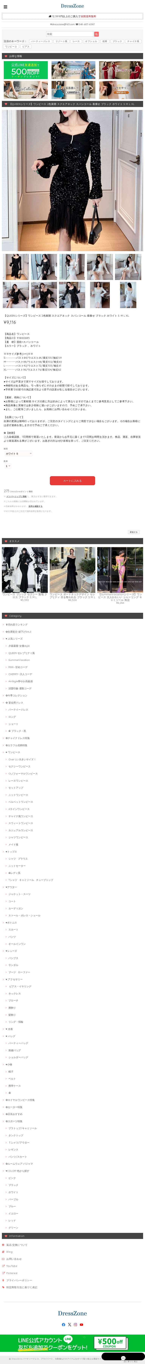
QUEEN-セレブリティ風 (21, 652)
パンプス (13, 957)
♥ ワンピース (13, 751)
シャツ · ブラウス (18, 857)
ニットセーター (17, 864)
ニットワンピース (18, 793)
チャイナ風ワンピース (20, 815)
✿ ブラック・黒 (17, 730)
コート (12, 900)
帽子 (10, 1070)
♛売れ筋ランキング (17, 623)
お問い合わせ (14, 1257)
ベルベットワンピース (20, 801)
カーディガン (15, 907)
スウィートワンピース (20, 822)
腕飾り (12, 1006)
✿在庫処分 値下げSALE (18, 630)
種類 (6, 448)
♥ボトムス (11, 921)
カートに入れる (73, 479)
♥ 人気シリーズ (14, 637)
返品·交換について (17, 1243)
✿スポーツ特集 (14, 1120)
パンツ (12, 935)
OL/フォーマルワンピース (23, 772)
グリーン (13, 1226)
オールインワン (17, 942)
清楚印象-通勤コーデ (20, 687)
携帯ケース (14, 1084)
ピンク (12, 1177)
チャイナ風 (133, 41)
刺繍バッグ (14, 1049)
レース (76, 41)
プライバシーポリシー (19, 1279)
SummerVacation (19, 659)
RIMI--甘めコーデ (18, 666)
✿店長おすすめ (14, 1113)
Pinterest (12, 1272)
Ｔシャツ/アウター (18, 1141)
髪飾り (12, 1013)
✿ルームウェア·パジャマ (19, 1162)
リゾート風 (61, 41)
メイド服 (13, 843)
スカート (13, 928)
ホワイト (13, 1191)
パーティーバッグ (18, 1042)
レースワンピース (18, 779)
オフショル (91, 41)
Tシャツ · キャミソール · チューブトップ (30, 879)
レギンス (13, 1148)
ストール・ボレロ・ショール (24, 914)
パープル (13, 1198)
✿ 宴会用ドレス (14, 701)
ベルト (12, 1077)
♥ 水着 (9, 1028)
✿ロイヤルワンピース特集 (20, 1098)
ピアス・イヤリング (19, 985)
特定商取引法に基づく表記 (21, 1286)
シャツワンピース (18, 836)
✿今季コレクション (16, 694)
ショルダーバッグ (18, 1056)
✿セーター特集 (14, 1106)
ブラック (117, 41)
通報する (134, 531)
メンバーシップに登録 (16, 495)
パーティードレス (40, 41)
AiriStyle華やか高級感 (20, 680)
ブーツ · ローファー (19, 971)
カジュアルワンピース (20, 829)
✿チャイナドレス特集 (18, 737)
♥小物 (9, 1063)
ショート (13, 722)
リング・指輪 (15, 1021)
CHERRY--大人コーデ (20, 673)
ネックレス (14, 992)
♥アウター (11, 886)
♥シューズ (11, 950)
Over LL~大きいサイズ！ (22, 758)
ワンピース (11, 46)
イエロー (13, 1212)
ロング (12, 715)
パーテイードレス (18, 708)
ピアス (25, 46)
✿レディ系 (14, 871)
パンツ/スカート (17, 1155)
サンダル (13, 964)
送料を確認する (36, 505)
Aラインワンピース (19, 808)
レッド (12, 1219)
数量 (6, 461)
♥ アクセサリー (14, 978)
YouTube (11, 1265)
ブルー (12, 1205)
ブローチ (13, 999)
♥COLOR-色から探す (17, 1169)
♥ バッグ (10, 1035)
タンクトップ (15, 1134)
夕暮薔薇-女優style (19, 644)
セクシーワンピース (19, 765)
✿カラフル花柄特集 (16, 744)
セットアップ (15, 786)
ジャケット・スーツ (19, 893)
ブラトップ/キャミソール (22, 1127)
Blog (9, 1251)
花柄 (104, 41)
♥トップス (11, 850)
